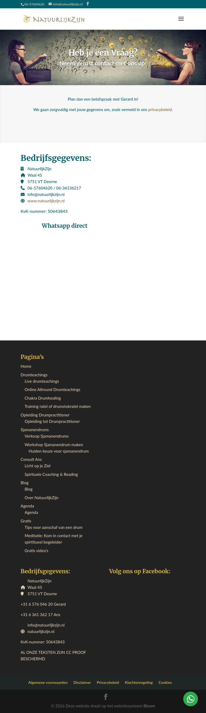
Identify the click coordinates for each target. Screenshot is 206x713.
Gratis (26, 520)
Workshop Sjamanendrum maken (54, 444)
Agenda (27, 505)
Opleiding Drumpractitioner (45, 414)
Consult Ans (31, 459)
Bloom (149, 705)
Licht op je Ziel (37, 465)
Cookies (165, 682)
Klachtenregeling (139, 682)
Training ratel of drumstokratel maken (58, 406)
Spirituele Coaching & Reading (51, 474)
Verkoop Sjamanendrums (47, 436)
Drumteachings (34, 374)
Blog (25, 482)
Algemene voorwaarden (48, 682)
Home (26, 366)
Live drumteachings (42, 381)
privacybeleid (160, 109)
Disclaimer (82, 682)
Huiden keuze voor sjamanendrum (59, 451)
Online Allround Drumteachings (52, 389)
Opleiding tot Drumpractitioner (52, 421)
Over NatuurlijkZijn (41, 497)
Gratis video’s (36, 550)
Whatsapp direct (64, 225)
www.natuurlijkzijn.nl (46, 200)
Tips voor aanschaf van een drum (54, 527)
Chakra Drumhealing (43, 398)
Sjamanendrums (35, 429)
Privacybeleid (108, 682)
